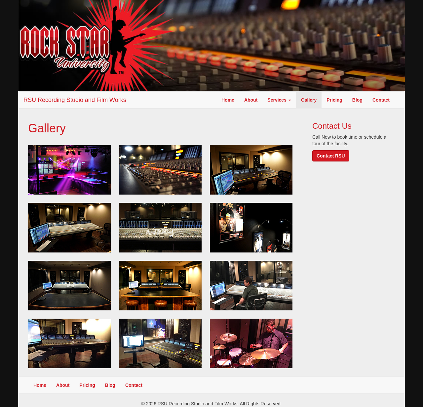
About (250, 100)
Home (227, 100)
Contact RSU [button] (331, 155)
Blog (357, 100)
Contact (381, 100)
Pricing (334, 100)
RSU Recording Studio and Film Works (74, 100)
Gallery (309, 100)
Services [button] (279, 100)
